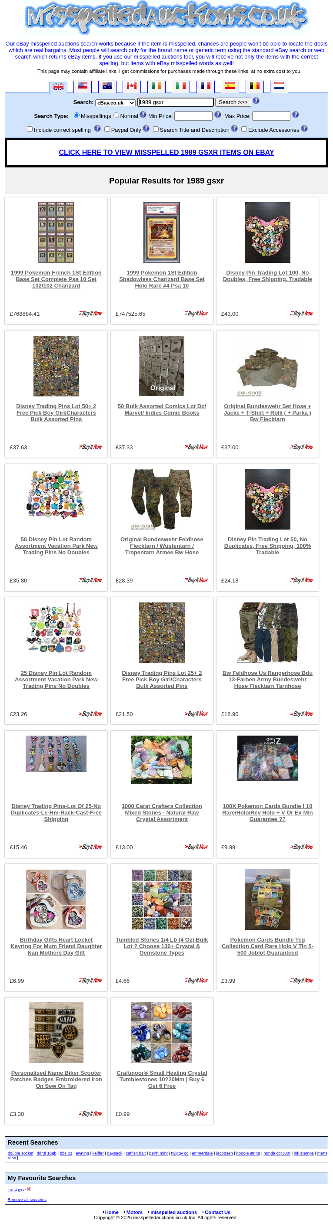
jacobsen (224, 1153)
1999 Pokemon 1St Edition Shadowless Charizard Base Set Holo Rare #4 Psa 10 (162, 279)
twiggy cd (180, 1153)
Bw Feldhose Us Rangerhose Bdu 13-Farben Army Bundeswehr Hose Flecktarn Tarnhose (268, 679)
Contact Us (215, 1212)
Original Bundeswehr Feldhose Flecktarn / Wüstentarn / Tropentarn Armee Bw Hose (161, 546)
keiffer (98, 1153)
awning (82, 1153)
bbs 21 (66, 1153)
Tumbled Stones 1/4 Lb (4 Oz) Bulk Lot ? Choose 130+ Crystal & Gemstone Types (162, 946)
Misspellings (96, 116)
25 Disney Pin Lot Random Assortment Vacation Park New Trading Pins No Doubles (56, 679)
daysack (114, 1153)
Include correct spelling (62, 130)
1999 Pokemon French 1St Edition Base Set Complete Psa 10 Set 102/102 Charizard (56, 279)
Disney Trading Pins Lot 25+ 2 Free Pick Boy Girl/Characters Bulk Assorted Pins (162, 679)
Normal (129, 116)
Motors (133, 1212)
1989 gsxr (16, 1190)
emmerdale (202, 1153)
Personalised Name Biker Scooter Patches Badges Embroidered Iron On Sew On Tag (56, 1079)
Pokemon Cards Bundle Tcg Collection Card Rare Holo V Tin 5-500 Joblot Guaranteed (267, 946)
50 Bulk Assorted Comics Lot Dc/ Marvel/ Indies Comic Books (162, 409)
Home (110, 1212)
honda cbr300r (276, 1153)
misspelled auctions (172, 1212)
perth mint (158, 1153)
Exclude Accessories (273, 130)
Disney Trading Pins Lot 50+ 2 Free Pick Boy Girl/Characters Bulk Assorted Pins (56, 412)
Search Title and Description (195, 130)
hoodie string (248, 1153)
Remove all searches (27, 1199)
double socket (20, 1153)
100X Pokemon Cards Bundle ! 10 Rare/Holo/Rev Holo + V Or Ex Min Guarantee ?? (267, 812)
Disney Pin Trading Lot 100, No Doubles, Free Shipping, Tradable (267, 275)
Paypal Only (126, 130)
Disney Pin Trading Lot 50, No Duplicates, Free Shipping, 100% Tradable (267, 546)
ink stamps (304, 1153)
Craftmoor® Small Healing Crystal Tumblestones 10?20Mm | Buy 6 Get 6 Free (162, 1079)
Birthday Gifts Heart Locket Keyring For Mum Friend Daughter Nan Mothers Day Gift (56, 946)
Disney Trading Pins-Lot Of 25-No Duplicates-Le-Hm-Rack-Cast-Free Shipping (56, 812)
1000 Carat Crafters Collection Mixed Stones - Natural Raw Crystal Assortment (162, 812)
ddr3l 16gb (47, 1153)
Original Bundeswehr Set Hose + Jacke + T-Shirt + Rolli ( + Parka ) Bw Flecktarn (267, 412)
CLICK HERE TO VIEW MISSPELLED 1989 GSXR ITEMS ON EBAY (166, 152)
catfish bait (136, 1153)
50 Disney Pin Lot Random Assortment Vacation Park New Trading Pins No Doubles (56, 546)
